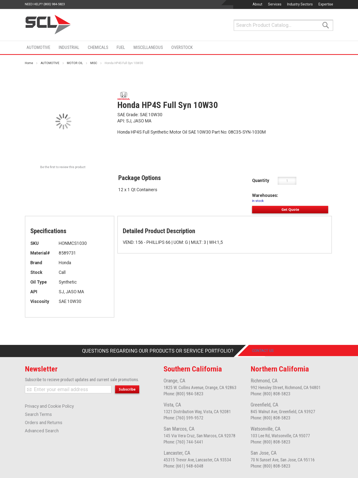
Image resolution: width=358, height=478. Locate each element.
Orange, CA (174, 381)
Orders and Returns (43, 422)
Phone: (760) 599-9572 (183, 417)
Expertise (325, 4)
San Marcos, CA (179, 429)
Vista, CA (172, 405)
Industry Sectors (300, 4)
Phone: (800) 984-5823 (183, 393)
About (257, 4)
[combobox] (283, 25)
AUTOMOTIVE (50, 63)
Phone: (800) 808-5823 (270, 393)
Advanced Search (42, 430)
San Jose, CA (263, 453)
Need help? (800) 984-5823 (45, 4)
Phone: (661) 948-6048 (183, 466)
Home (29, 63)
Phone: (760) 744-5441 (183, 442)
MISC (93, 63)
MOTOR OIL (75, 63)
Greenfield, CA (264, 405)
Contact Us (267, 351)
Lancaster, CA (177, 453)
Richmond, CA (264, 381)
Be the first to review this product (63, 167)
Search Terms (38, 414)
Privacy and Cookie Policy (49, 406)
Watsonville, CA (265, 429)
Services (274, 4)
